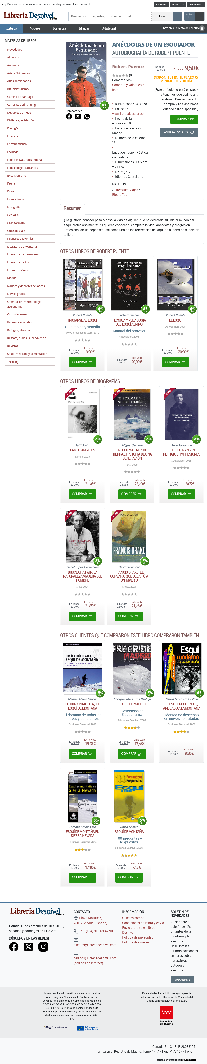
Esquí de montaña (129, 832)
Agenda (161, 4)
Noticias (178, 4)
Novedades (14, 49)
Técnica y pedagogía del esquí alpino (129, 322)
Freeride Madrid (132, 704)
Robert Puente (128, 67)
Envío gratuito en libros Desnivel (71, 4)
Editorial (196, 4)
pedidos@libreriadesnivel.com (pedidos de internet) (95, 958)
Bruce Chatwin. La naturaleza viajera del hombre (82, 576)
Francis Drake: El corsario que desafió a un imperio (129, 576)
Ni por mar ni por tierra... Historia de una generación (132, 454)
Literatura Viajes (126, 190)
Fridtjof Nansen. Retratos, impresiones (181, 452)
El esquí (175, 320)
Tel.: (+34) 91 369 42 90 (93, 931)
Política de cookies (135, 942)
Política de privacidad (137, 937)
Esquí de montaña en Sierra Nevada (82, 834)
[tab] (72, 209)
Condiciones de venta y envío (143, 923)
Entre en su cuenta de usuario (183, 28)
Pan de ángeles (82, 450)
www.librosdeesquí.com (129, 113)
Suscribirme (182, 979)
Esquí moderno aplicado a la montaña (181, 706)
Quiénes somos (13, 4)
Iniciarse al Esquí (82, 320)
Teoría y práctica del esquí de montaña (82, 706)
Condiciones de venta (37, 4)
